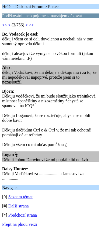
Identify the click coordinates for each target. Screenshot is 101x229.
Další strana (18, 206)
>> (31, 25)
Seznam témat (20, 197)
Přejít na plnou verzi (19, 224)
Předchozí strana (22, 215)
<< (4, 25)
